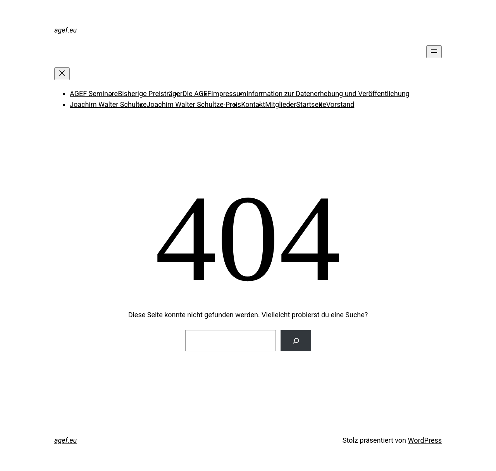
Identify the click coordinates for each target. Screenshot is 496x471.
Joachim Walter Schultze (108, 104)
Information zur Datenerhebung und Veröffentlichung (328, 93)
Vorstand (340, 104)
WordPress (425, 440)
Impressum (228, 93)
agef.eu (65, 30)
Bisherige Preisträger (150, 93)
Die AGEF (197, 93)
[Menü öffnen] (434, 51)
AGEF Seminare (94, 93)
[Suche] (296, 340)
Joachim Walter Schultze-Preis (193, 104)
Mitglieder (280, 104)
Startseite (311, 104)
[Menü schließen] (62, 73)
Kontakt (253, 104)
